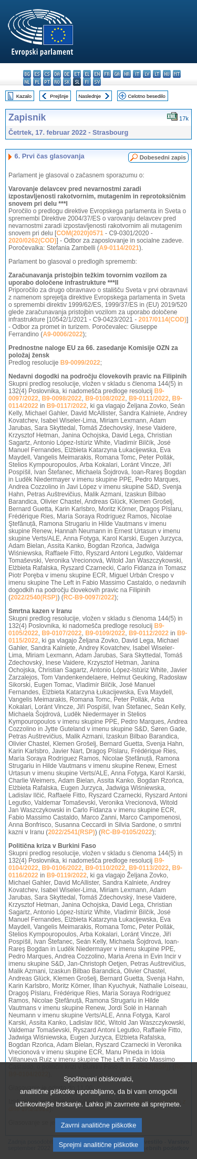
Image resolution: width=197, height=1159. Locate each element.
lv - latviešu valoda (147, 74)
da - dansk (57, 74)
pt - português (47, 82)
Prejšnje (59, 96)
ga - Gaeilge (117, 74)
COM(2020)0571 (79, 233)
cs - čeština (47, 74)
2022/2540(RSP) (34, 597)
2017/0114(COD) (162, 319)
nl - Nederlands (27, 82)
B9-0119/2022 (67, 875)
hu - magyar (167, 74)
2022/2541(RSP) (71, 832)
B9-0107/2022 (61, 633)
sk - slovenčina (67, 82)
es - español (37, 74)
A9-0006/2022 (62, 334)
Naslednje (89, 96)
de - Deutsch (67, 74)
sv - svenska (97, 82)
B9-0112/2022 (149, 633)
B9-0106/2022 (61, 868)
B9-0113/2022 (149, 868)
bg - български (27, 74)
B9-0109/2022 (105, 633)
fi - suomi (87, 82)
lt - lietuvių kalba (157, 74)
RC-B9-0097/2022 (89, 597)
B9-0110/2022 (105, 868)
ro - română (57, 82)
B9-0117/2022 (67, 405)
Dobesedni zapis (163, 157)
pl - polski (37, 82)
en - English (97, 74)
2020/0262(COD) (32, 240)
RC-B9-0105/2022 (126, 832)
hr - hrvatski (127, 74)
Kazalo (24, 96)
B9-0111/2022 (149, 398)
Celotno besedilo (146, 96)
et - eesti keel (77, 74)
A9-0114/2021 (119, 248)
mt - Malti (177, 74)
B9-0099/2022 (80, 362)
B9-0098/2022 (61, 398)
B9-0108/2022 (105, 398)
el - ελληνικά (87, 74)
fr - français (107, 74)
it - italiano (137, 74)
